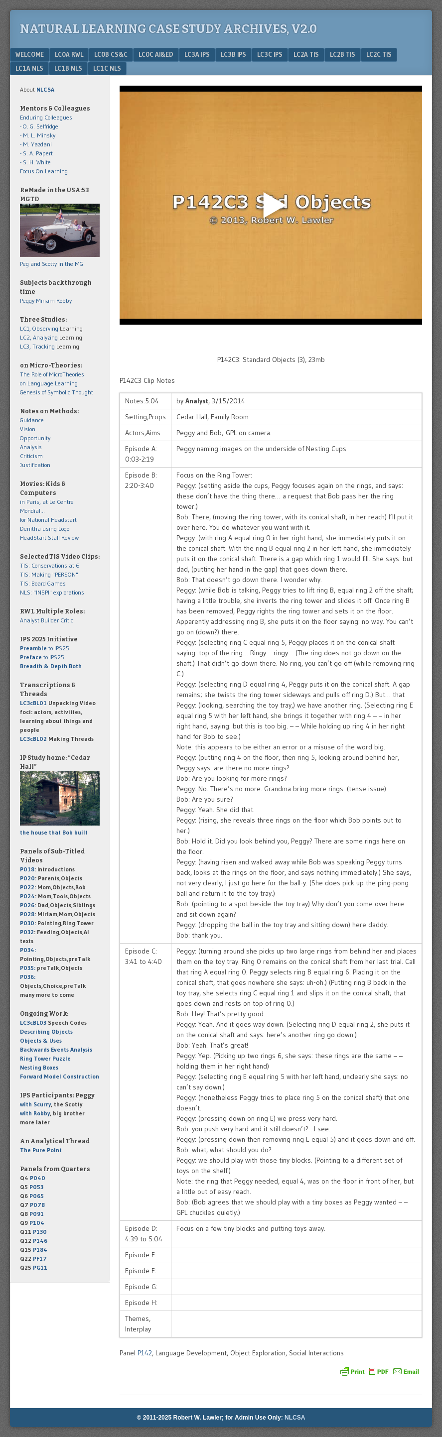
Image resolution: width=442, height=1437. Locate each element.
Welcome (29, 54)
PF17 (40, 1258)
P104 (36, 1222)
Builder (50, 620)
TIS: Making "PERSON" (49, 574)
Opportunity (35, 438)
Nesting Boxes (39, 1067)
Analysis (31, 447)
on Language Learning (49, 383)
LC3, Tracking (37, 346)
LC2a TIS (306, 54)
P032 (27, 932)
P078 (37, 1204)
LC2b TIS (342, 54)
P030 (27, 923)
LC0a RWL (69, 54)
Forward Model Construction (59, 1076)
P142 (145, 1352)
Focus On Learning (44, 171)
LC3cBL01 (33, 703)
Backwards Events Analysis (56, 1049)
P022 (27, 887)
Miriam (45, 300)
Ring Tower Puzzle (45, 1058)
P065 (36, 1195)
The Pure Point (41, 1150)
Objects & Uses (41, 1040)
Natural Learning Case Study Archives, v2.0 (168, 29)
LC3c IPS (270, 54)
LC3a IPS (197, 54)
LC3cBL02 (33, 738)
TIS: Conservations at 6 (50, 565)
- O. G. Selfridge (39, 126)
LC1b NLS (68, 68)
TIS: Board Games (43, 583)
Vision (27, 429)
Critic (66, 620)
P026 (27, 905)
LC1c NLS (107, 68)
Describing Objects (46, 1031)
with (35, 1104)
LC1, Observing (39, 328)
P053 (36, 1187)
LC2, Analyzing (39, 337)
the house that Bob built (54, 832)
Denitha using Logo (44, 528)
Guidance (32, 420)
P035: (28, 967)
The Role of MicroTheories (52, 374)
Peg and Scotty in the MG (51, 263)
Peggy (27, 300)
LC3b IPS (233, 54)
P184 (40, 1249)
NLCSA (295, 1417)
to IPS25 (44, 648)
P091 (36, 1213)
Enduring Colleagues (46, 117)
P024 (27, 896)
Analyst (29, 620)
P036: (27, 976)
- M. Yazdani (36, 144)
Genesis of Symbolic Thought (56, 392)
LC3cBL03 (33, 1022)
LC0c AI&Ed (156, 54)
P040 (37, 1178)
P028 (27, 914)
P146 (40, 1240)
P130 (40, 1231)
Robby (64, 300)
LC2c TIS (379, 54)
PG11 (40, 1267)
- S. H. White (35, 162)
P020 (27, 878)
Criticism (31, 456)
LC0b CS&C (111, 54)
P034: (28, 950)
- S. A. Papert (36, 153)
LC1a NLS (29, 68)
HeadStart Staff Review (49, 537)
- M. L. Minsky (37, 135)
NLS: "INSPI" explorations (52, 592)
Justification (35, 465)
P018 (27, 869)
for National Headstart (48, 519)
